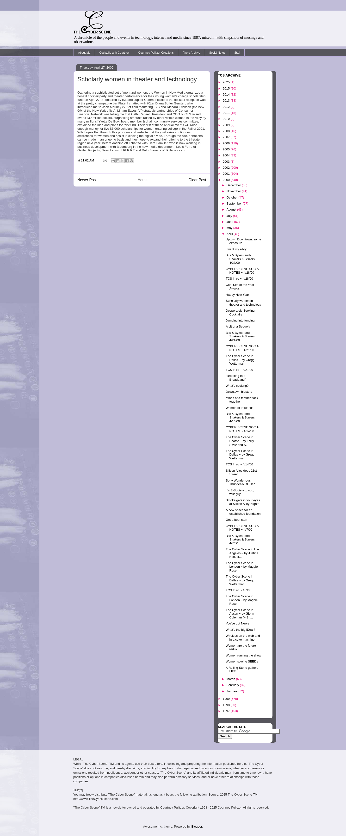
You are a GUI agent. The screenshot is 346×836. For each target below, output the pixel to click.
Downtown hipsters (239, 391)
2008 (227, 131)
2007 (227, 137)
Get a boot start (236, 519)
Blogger (196, 826)
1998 (227, 705)
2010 (227, 119)
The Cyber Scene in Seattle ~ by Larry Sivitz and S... (240, 440)
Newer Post (87, 180)
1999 (227, 699)
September (235, 203)
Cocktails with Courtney (114, 52)
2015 (227, 88)
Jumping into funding (240, 320)
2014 (227, 94)
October (233, 197)
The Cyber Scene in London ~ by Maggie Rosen (242, 566)
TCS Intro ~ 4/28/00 (239, 278)
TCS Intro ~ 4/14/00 (239, 464)
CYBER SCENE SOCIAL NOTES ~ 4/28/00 (243, 271)
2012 (227, 107)
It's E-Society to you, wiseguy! (240, 492)
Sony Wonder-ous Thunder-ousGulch (240, 482)
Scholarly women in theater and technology (243, 302)
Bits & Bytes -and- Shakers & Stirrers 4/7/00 (240, 539)
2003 (227, 161)
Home (143, 180)
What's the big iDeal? (240, 629)
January (233, 691)
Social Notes (217, 52)
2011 (227, 113)
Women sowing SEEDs (242, 661)
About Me (84, 52)
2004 (227, 155)
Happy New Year (237, 294)
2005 (227, 149)
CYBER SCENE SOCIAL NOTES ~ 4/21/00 (243, 348)
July (230, 216)
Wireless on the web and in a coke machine (243, 637)
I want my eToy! (236, 249)
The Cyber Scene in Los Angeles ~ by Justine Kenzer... (242, 553)
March (231, 679)
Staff (237, 52)
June (230, 222)
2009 (227, 125)
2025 (227, 82)
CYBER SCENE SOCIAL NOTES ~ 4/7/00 (243, 528)
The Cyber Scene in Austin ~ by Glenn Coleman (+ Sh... (240, 613)
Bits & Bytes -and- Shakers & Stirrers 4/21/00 (240, 336)
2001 (227, 173)
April (230, 234)
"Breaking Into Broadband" (236, 377)
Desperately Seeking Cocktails (240, 312)
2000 (227, 180)
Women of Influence (239, 408)
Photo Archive (191, 52)
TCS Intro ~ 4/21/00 (239, 370)
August (232, 209)
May (230, 228)
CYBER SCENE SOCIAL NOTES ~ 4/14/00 (243, 429)
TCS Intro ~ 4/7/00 (238, 590)
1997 (227, 711)
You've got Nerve (237, 623)
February (233, 685)
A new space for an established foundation (243, 512)
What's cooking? (237, 385)
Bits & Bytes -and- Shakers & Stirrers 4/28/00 (240, 258)
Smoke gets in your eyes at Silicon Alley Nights (243, 502)
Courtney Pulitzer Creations (156, 52)
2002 (227, 167)
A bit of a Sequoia (238, 326)
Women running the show (243, 655)
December (234, 185)
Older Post (197, 180)
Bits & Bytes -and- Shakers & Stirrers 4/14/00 (240, 417)
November (234, 191)
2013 (227, 100)
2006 (227, 143)
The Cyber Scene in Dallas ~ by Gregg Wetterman (240, 359)
